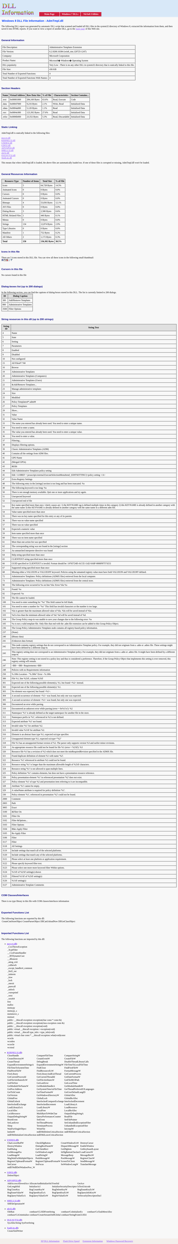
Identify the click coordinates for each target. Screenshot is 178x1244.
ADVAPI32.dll (8, 148)
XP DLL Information (50, 1241)
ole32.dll (5, 153)
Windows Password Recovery (119, 1241)
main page (80, 29)
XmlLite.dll (6, 158)
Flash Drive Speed (71, 1241)
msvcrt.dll (5, 138)
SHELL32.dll (7, 150)
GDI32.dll (5, 145)
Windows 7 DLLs (70, 14)
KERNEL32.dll (8, 140)
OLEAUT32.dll (8, 155)
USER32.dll (6, 143)
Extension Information (93, 1241)
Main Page (49, 14)
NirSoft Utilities (90, 14)
